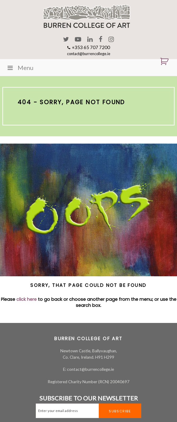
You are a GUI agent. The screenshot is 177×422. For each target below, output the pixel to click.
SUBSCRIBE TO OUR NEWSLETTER (88, 398)
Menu (19, 67)
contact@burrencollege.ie (88, 53)
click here (26, 299)
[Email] (67, 411)
